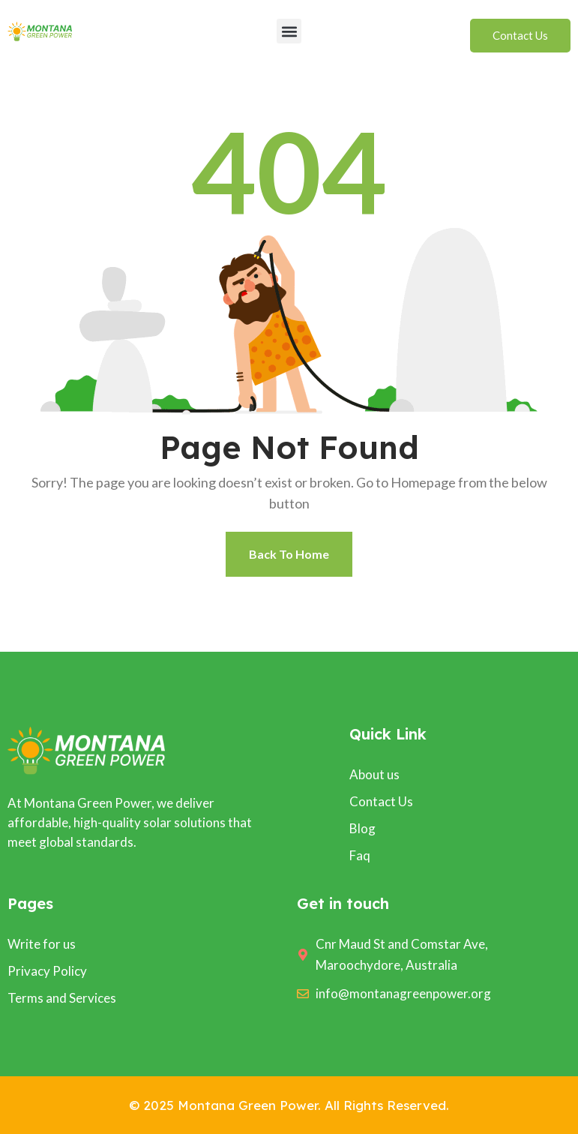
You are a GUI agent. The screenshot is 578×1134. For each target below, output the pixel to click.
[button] (289, 31)
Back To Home (289, 554)
